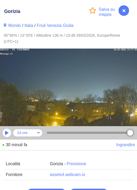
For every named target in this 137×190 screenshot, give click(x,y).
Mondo (14, 25)
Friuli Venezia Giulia (55, 25)
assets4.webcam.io (67, 174)
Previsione (76, 164)
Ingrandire (125, 144)
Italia (29, 25)
